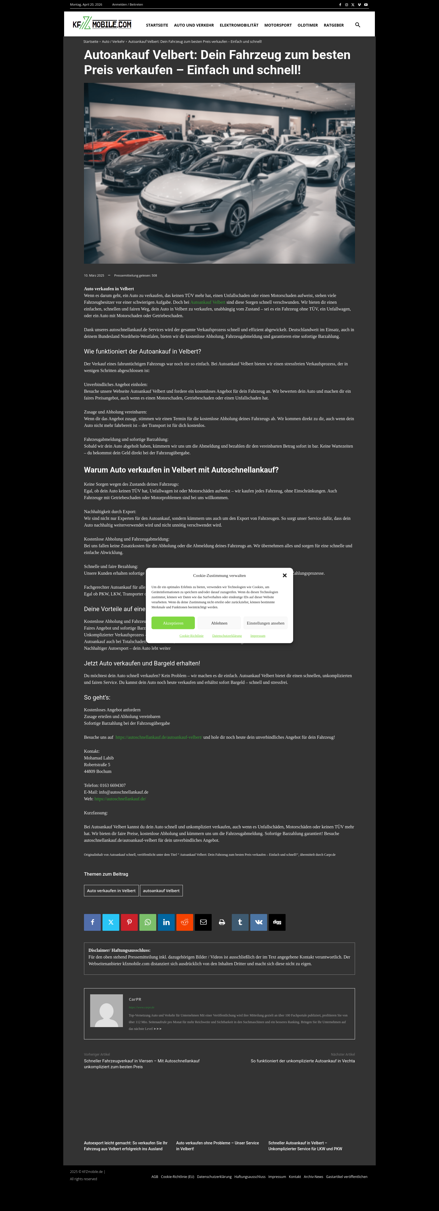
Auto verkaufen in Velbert (111, 890)
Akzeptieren (173, 623)
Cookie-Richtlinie (191, 636)
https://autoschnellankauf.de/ (120, 798)
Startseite (90, 41)
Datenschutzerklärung (227, 636)
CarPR (135, 999)
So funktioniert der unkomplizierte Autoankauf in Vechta (303, 1060)
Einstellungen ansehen (265, 623)
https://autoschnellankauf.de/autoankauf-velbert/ (159, 737)
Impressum (257, 636)
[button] (285, 575)
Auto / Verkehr (113, 41)
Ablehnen (219, 623)
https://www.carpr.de (141, 1007)
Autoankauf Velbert (207, 302)
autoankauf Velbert (161, 890)
